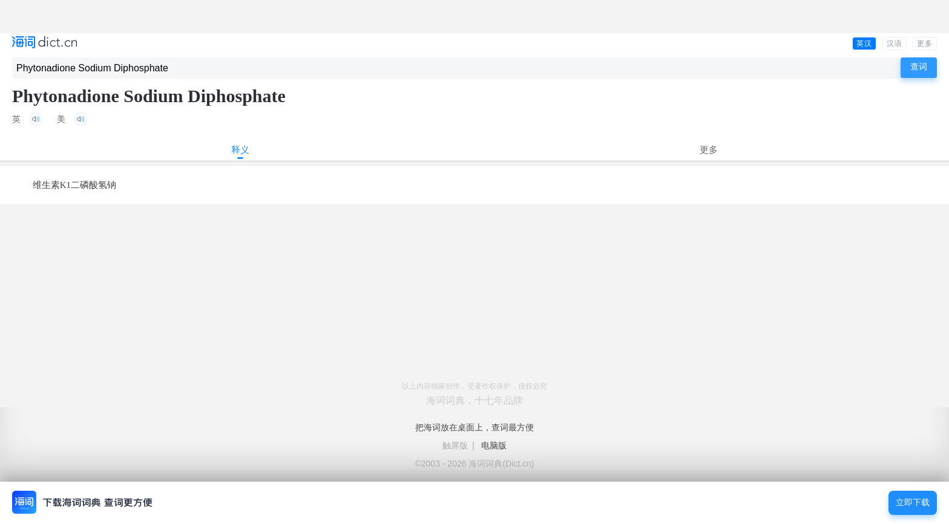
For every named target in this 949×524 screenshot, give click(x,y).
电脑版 (494, 445)
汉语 (894, 43)
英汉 (864, 43)
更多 (925, 43)
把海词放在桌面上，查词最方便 (474, 427)
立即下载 (913, 502)
